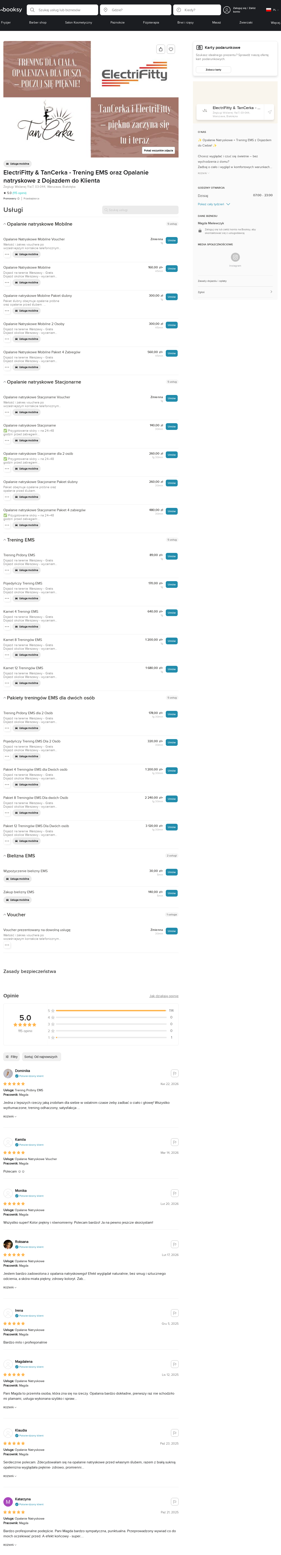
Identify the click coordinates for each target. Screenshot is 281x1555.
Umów (172, 240)
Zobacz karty (213, 69)
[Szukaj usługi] (140, 210)
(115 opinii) (19, 193)
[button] (62, 9)
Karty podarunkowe (222, 47)
